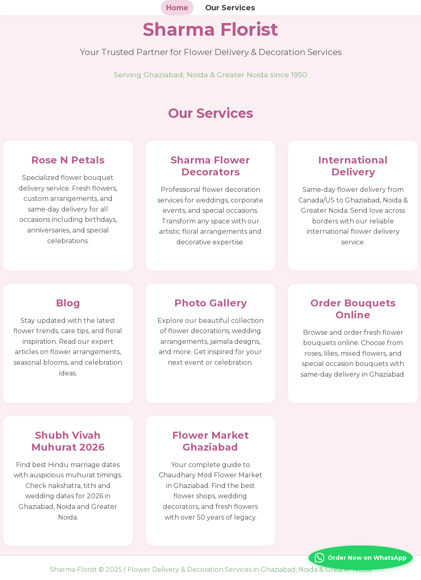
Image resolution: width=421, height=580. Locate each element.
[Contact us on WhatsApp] (360, 555)
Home (177, 7)
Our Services (230, 7)
